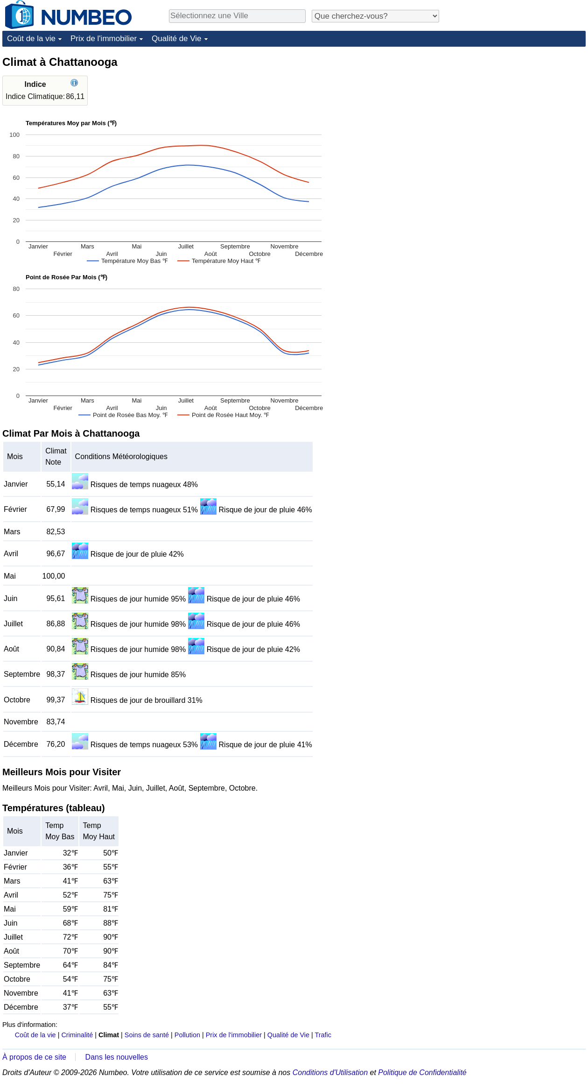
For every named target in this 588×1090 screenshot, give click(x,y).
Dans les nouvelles (116, 1057)
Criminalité (77, 1035)
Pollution (187, 1035)
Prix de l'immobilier (103, 38)
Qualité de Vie (176, 38)
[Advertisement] (490, 195)
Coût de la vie (31, 38)
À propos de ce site (34, 1057)
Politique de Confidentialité (422, 1072)
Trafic (323, 1035)
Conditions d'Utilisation (330, 1072)
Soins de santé (147, 1035)
